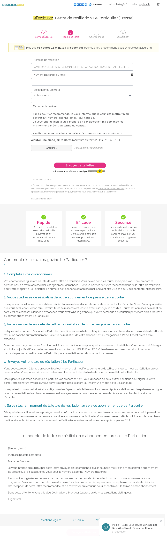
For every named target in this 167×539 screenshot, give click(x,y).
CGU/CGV (78, 520)
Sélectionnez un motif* (47, 89)
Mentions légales (51, 520)
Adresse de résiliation (46, 59)
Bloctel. (114, 192)
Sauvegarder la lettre (41, 198)
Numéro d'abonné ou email (50, 74)
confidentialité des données (111, 188)
